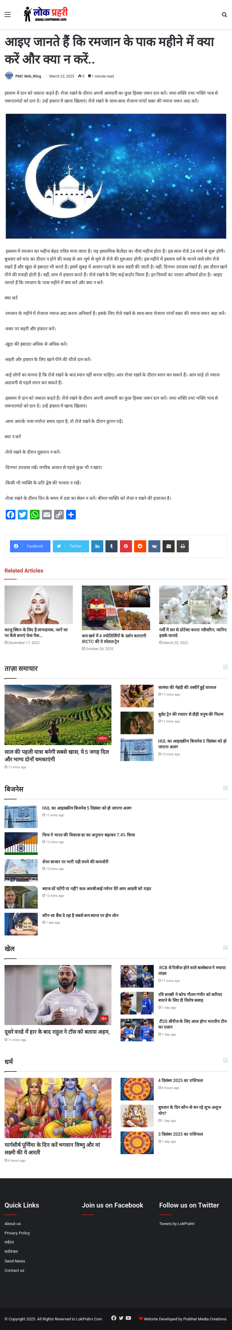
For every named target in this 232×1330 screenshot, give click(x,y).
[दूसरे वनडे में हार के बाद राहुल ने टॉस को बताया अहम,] (58, 995)
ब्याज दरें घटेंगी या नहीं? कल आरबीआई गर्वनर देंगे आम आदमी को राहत (96, 888)
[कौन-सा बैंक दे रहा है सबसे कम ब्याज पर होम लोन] (21, 924)
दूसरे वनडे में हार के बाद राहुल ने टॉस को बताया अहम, (57, 1032)
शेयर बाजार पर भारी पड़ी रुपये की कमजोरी (75, 861)
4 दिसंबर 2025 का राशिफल (180, 1080)
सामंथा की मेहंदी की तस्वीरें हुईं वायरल (187, 687)
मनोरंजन (11, 1251)
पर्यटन (9, 1242)
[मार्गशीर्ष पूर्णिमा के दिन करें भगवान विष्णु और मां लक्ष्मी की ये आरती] (58, 1108)
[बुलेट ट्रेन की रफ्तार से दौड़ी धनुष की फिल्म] (137, 723)
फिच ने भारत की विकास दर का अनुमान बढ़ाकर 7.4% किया (88, 835)
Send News (15, 1261)
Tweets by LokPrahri (177, 1223)
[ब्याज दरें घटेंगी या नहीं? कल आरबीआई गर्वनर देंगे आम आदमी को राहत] (21, 897)
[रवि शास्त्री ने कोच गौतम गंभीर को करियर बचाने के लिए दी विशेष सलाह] (137, 1003)
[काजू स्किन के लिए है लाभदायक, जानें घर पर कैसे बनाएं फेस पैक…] (39, 605)
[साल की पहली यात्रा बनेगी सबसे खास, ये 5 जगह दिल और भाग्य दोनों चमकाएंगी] (58, 715)
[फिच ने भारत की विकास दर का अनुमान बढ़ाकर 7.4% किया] (21, 843)
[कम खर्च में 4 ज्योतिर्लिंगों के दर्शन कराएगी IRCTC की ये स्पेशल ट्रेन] (116, 608)
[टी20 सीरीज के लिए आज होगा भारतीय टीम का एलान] (137, 1030)
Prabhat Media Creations (205, 1319)
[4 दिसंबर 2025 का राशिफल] (137, 1089)
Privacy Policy (17, 1232)
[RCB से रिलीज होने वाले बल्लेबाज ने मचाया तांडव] (137, 976)
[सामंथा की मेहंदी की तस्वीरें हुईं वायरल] (137, 696)
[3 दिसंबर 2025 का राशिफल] (137, 1143)
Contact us (14, 1270)
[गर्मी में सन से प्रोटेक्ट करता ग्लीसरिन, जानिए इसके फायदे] (193, 605)
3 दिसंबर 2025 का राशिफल (180, 1134)
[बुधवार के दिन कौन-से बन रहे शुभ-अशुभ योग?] (137, 1116)
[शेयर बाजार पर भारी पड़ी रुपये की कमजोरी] (21, 870)
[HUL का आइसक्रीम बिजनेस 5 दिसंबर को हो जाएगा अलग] (137, 749)
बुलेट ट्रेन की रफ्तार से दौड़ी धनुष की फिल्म (190, 714)
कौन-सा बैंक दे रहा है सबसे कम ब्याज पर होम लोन (80, 915)
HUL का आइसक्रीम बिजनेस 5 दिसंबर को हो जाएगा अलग (86, 808)
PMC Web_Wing (28, 76)
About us (13, 1223)
